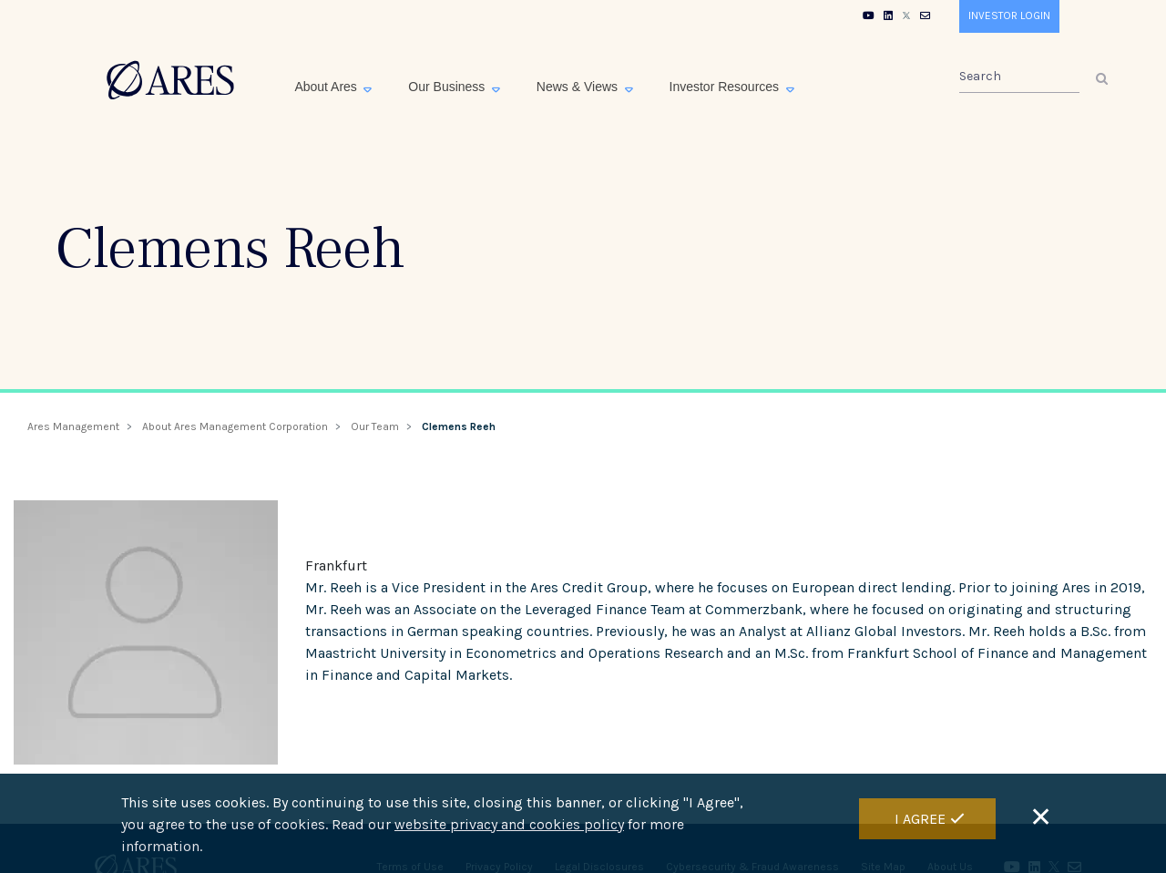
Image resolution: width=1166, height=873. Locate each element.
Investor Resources (726, 86)
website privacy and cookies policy (509, 828)
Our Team (375, 426)
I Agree (920, 822)
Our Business (448, 86)
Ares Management (73, 426)
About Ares (327, 86)
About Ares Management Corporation (235, 426)
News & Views (579, 86)
